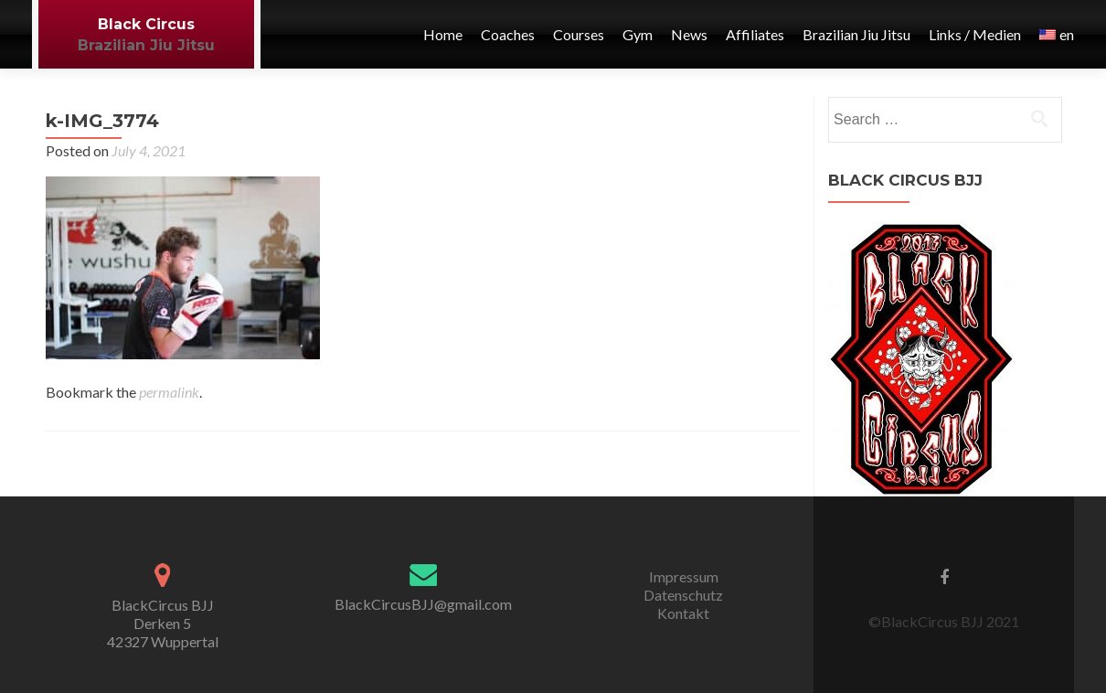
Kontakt (683, 613)
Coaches (508, 34)
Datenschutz (683, 594)
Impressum (683, 576)
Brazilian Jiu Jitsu (146, 45)
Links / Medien (975, 34)
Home (443, 34)
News (689, 34)
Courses (578, 34)
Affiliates (755, 34)
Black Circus (146, 24)
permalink (169, 391)
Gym (637, 34)
